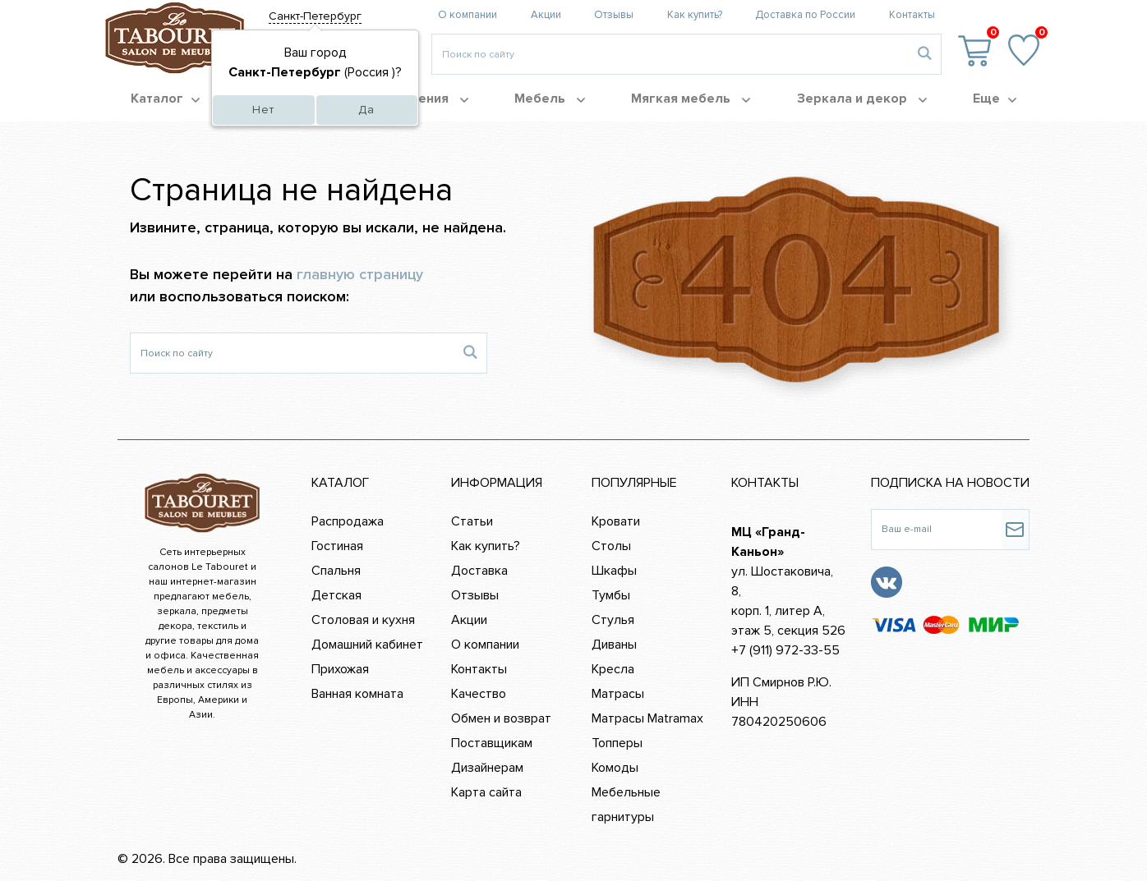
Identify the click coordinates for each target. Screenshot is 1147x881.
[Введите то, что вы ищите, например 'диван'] (670, 54)
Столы (611, 546)
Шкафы (614, 570)
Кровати (616, 521)
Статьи (472, 521)
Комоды (615, 767)
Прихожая (340, 669)
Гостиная (337, 546)
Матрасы (618, 694)
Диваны (614, 644)
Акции (546, 14)
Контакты (912, 14)
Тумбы (611, 595)
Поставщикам (491, 743)
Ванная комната (357, 694)
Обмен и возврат (501, 718)
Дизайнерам (487, 767)
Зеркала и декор (862, 98)
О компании (467, 14)
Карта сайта (486, 792)
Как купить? (694, 14)
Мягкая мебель (690, 98)
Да (366, 110)
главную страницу (360, 274)
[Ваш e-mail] (936, 529)
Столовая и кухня (363, 620)
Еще (994, 98)
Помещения (420, 98)
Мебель (549, 98)
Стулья (613, 620)
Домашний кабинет (367, 644)
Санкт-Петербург (315, 16)
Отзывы (613, 14)
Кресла (613, 669)
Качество (478, 694)
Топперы (617, 743)
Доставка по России (805, 14)
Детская (336, 595)
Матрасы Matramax (647, 718)
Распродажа (347, 521)
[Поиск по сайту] (292, 353)
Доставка (479, 570)
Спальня (336, 570)
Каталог (165, 98)
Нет (263, 110)
